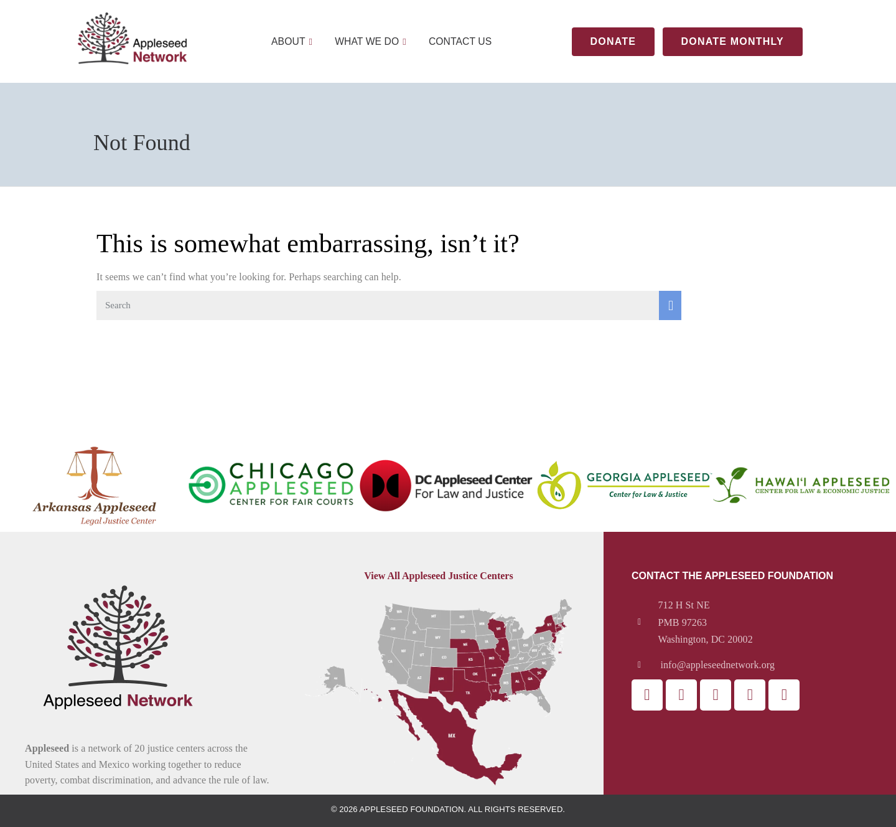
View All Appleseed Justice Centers (438, 575)
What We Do (370, 41)
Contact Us (461, 41)
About (290, 41)
